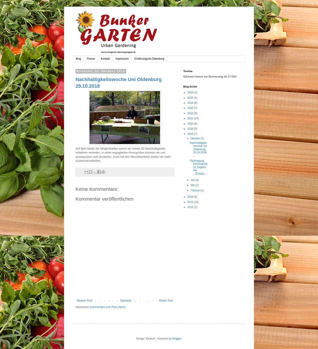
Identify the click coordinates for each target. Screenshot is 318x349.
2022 (190, 113)
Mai (193, 185)
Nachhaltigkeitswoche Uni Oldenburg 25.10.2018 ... (198, 149)
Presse (91, 58)
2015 (190, 202)
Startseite (125, 300)
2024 (190, 102)
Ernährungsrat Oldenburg (149, 58)
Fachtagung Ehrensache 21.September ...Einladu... (198, 167)
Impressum (122, 58)
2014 (190, 207)
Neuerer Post (84, 300)
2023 (190, 108)
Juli (193, 180)
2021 (190, 118)
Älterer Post (166, 300)
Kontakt (105, 58)
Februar (196, 190)
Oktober (196, 138)
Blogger (176, 338)
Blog (78, 58)
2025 (190, 97)
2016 (190, 196)
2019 (190, 128)
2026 (190, 92)
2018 (190, 133)
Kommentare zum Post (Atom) (107, 307)
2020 (190, 123)
